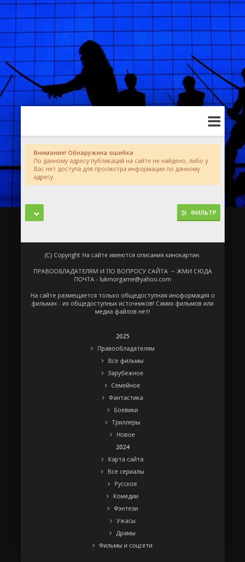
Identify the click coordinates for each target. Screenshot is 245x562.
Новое (125, 434)
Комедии (125, 496)
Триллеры (126, 422)
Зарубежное (126, 373)
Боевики (126, 410)
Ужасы (125, 521)
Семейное (125, 385)
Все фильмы (126, 361)
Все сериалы (125, 471)
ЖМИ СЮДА (194, 271)
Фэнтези (126, 508)
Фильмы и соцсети (125, 545)
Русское (125, 484)
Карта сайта (126, 459)
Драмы (125, 533)
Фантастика (126, 397)
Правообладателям (126, 348)
